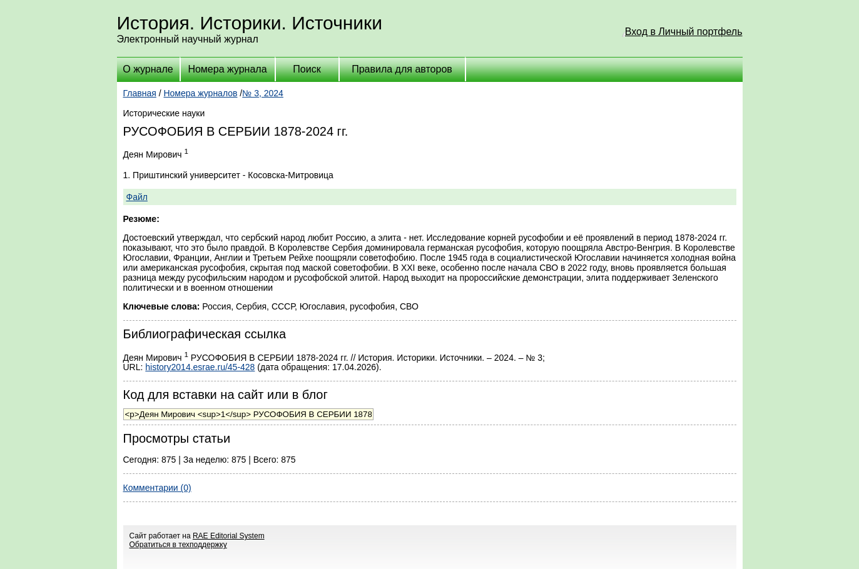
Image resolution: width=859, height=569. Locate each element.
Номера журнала (227, 69)
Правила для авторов (402, 69)
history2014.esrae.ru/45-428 (200, 367)
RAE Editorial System (229, 535)
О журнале (148, 69)
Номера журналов (200, 93)
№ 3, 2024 (262, 93)
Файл (137, 197)
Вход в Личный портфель (684, 31)
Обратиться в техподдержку (178, 544)
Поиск (306, 69)
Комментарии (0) (157, 488)
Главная (139, 93)
